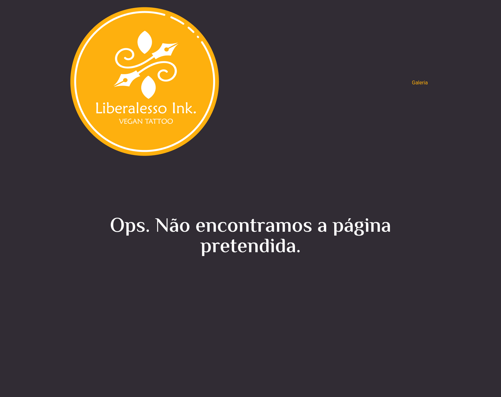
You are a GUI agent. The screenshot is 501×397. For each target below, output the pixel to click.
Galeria (420, 83)
